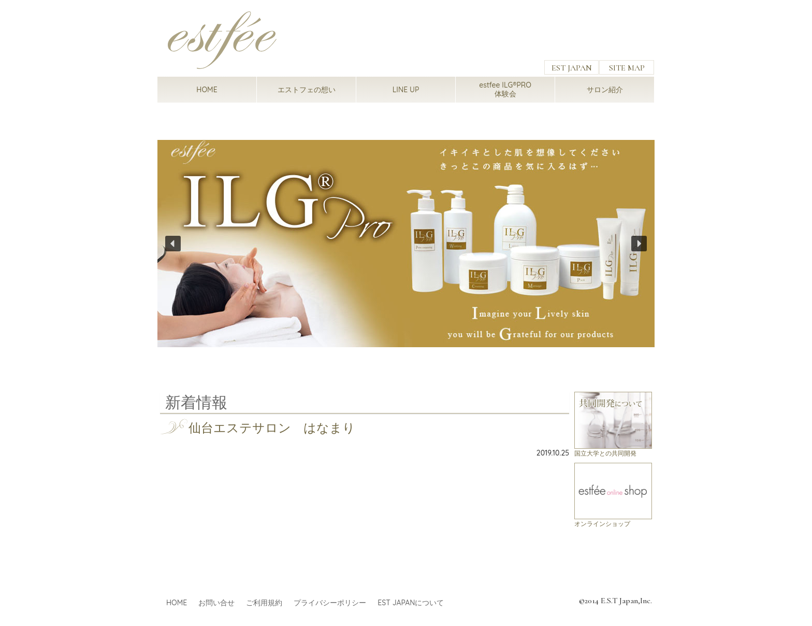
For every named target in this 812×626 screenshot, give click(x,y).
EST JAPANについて (411, 602)
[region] (406, 243)
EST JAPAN (572, 68)
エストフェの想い (307, 89)
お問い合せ (216, 602)
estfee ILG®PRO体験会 (505, 89)
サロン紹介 (605, 89)
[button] (406, 243)
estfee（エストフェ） (222, 40)
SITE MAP (627, 68)
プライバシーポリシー (330, 602)
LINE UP (406, 89)
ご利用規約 (264, 602)
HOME (206, 89)
